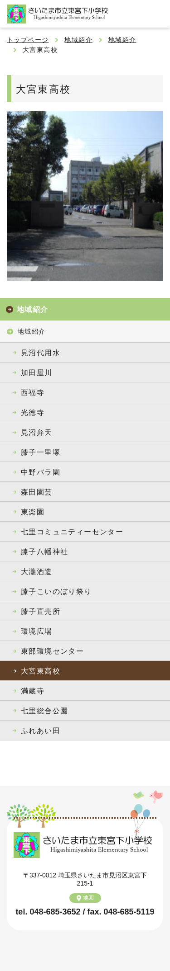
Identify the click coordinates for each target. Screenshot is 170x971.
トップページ (28, 39)
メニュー (156, 13)
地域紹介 (78, 39)
